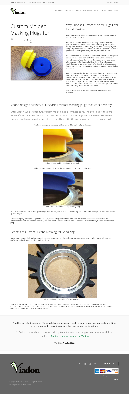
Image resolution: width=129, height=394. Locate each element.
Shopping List (113, 2)
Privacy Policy (102, 376)
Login (116, 379)
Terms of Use (114, 376)
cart (110, 10)
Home (104, 10)
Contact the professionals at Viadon (70, 336)
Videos (96, 10)
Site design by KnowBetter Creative (20, 385)
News (117, 10)
